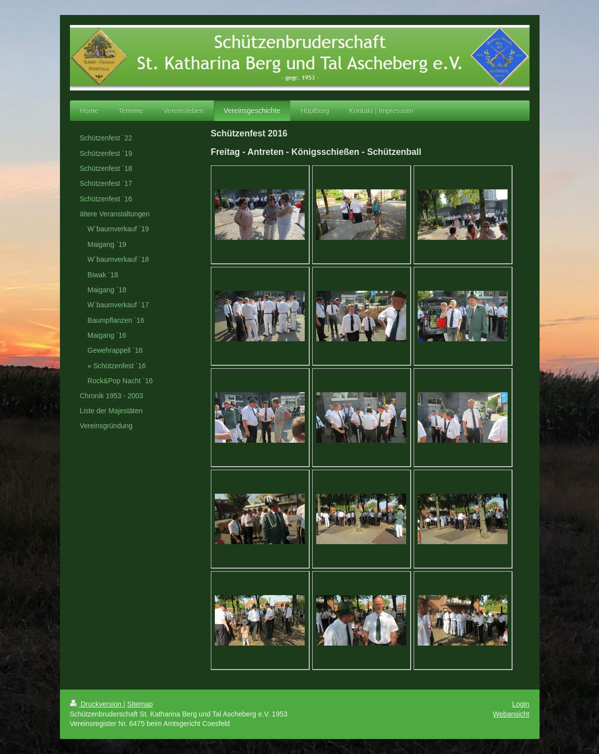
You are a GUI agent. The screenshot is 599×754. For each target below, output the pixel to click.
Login (520, 704)
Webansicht (511, 714)
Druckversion (96, 704)
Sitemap (140, 704)
